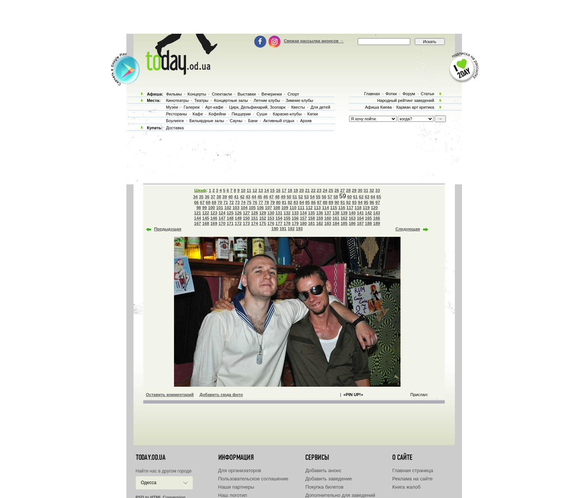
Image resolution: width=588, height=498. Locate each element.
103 (235, 207)
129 (262, 213)
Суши (261, 114)
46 (265, 196)
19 (295, 190)
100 (211, 207)
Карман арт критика (415, 107)
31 (366, 190)
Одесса (148, 482)
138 (336, 213)
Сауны (236, 120)
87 (319, 202)
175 (262, 223)
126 (238, 213)
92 (348, 202)
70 (220, 202)
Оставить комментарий (170, 394)
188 (368, 223)
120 (374, 207)
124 (222, 213)
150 (246, 218)
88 (325, 202)
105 (252, 207)
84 (301, 202)
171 (229, 223)
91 (342, 202)
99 (204, 207)
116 (341, 207)
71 (226, 202)
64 (372, 196)
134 (303, 213)
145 (205, 218)
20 (301, 190)
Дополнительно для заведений (340, 495)
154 (279, 218)
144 (197, 218)
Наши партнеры (236, 487)
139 (343, 213)
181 (311, 223)
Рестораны (176, 114)
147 (222, 218)
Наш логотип (232, 495)
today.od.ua (150, 457)
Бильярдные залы (206, 120)
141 (360, 213)
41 (236, 196)
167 (197, 223)
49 (283, 196)
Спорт (293, 94)
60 (349, 196)
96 (371, 202)
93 (354, 202)
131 (279, 213)
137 (327, 213)
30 (360, 190)
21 (307, 190)
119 (366, 207)
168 (205, 223)
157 (303, 218)
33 (377, 190)
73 (237, 202)
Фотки (391, 93)
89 (330, 202)
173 (246, 223)
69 (214, 202)
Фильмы (174, 94)
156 (295, 218)
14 (266, 190)
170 (222, 223)
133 (295, 213)
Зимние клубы (299, 100)
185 (343, 223)
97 (377, 202)
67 (202, 202)
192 (291, 228)
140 (352, 213)
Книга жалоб (406, 487)
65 (378, 196)
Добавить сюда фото (221, 394)
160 (327, 218)
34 (195, 196)
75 (249, 202)
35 (201, 196)
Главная (372, 93)
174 (254, 223)
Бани (253, 120)
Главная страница (412, 470)
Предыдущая (167, 229)
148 (229, 218)
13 (260, 190)
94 (360, 202)
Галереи (192, 107)
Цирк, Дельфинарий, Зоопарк (257, 107)
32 (371, 190)
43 (248, 196)
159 (319, 218)
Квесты (298, 107)
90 (336, 202)
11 (249, 190)
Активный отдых (278, 120)
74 (243, 202)
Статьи (427, 93)
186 (352, 223)
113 (317, 207)
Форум (408, 93)
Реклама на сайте (412, 479)
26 (336, 190)
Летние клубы (267, 100)
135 (311, 213)
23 (319, 190)
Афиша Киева (378, 107)
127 (246, 213)
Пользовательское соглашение (253, 479)
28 (348, 190)
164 (360, 218)
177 (279, 223)
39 (224, 196)
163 (352, 218)
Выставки (247, 94)
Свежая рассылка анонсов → (314, 41)
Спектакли (222, 94)
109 (284, 207)
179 (295, 223)
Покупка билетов (324, 487)
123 (213, 213)
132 (287, 213)
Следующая (408, 229)
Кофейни (217, 114)
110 (293, 207)
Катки (312, 114)
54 (312, 196)
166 (376, 218)
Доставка (175, 128)
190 (275, 228)
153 (270, 218)
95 (366, 202)
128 (254, 213)
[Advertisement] (294, 17)
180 (303, 223)
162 (343, 218)
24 (324, 190)
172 (238, 223)
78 (266, 202)
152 (262, 218)
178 (287, 223)
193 (299, 228)
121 (197, 213)
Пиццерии (241, 114)
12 (254, 190)
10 (243, 190)
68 (208, 202)
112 (309, 207)
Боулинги (175, 120)
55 (318, 196)
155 (287, 218)
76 (255, 202)
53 (306, 196)
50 (288, 196)
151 (254, 218)
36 (207, 196)
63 (367, 196)
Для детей (320, 107)
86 (313, 202)
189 (376, 223)
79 (272, 202)
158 (311, 218)
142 (368, 213)
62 (361, 196)
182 (319, 223)
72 (231, 202)
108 (276, 207)
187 (360, 223)
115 (333, 207)
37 (213, 196)
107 (268, 207)
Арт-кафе (214, 107)
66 (196, 202)
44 (254, 196)
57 (330, 196)
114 (325, 207)
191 (282, 228)
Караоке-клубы (287, 114)
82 (290, 202)
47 (271, 196)
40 (230, 196)
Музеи (172, 107)
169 (213, 223)
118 (358, 207)
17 (284, 190)
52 (300, 196)
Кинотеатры (177, 100)
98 (198, 207)
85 (307, 202)
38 (218, 196)
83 (296, 202)
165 (368, 218)
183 (327, 223)
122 (205, 213)
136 (319, 213)
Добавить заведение (328, 479)
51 (294, 196)
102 (227, 207)
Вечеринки (271, 94)
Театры (201, 100)
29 (354, 190)
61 (355, 196)
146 (213, 218)
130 (270, 213)
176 (270, 223)
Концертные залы (231, 100)
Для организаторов (239, 470)
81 (284, 202)
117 (349, 207)
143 (376, 213)
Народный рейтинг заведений (405, 100)
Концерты (197, 94)
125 (229, 213)
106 (260, 207)
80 (278, 202)
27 (342, 190)
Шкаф (200, 190)
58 (335, 196)
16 (278, 190)
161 (336, 218)
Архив (306, 120)
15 (272, 190)
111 (301, 207)
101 (219, 207)
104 (244, 207)
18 (290, 190)
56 (324, 196)
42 (242, 196)
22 (313, 190)
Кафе (198, 114)
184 (336, 223)
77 (260, 202)
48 (277, 196)
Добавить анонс (323, 470)
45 (259, 196)
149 (238, 218)
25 (330, 190)
